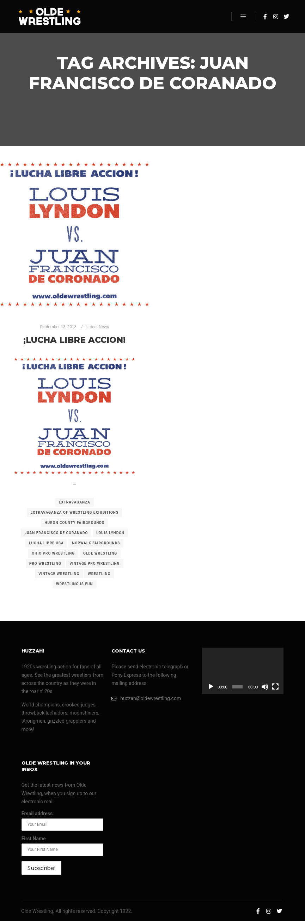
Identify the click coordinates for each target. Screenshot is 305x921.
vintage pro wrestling (94, 563)
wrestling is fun (74, 584)
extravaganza (74, 502)
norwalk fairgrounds (96, 543)
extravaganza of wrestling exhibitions (74, 512)
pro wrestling (45, 563)
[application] (243, 671)
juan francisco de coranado (56, 533)
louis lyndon (110, 533)
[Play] (210, 686)
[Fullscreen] (275, 686)
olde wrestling (100, 553)
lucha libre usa (46, 543)
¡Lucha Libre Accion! (74, 340)
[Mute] (264, 686)
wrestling (99, 574)
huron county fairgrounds (74, 523)
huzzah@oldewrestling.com (146, 698)
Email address (37, 813)
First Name (34, 838)
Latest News (97, 326)
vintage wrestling (58, 574)
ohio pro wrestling (53, 553)
